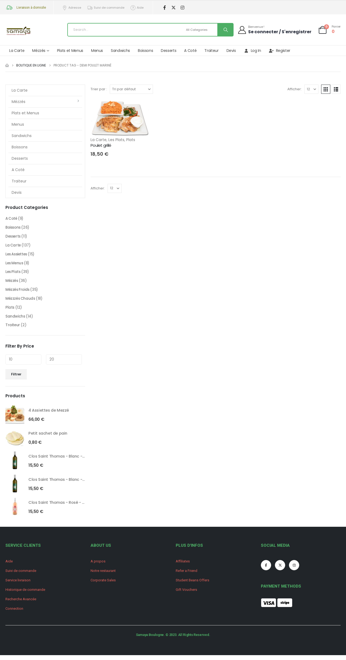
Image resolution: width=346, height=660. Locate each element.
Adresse (71, 7)
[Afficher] (311, 89)
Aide (137, 7)
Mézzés (38, 50)
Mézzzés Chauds (20, 301)
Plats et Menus (70, 50)
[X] (173, 7)
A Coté (190, 50)
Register (279, 50)
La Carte (16, 50)
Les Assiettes (17, 255)
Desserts (168, 50)
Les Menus (14, 265)
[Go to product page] (14, 418)
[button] (325, 89)
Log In (252, 50)
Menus (97, 50)
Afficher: (294, 89)
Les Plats (116, 139)
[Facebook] (164, 7)
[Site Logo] (18, 31)
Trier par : (99, 89)
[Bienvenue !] (274, 29)
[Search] (225, 30)
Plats (130, 139)
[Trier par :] (131, 89)
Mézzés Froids (18, 292)
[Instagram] (182, 7)
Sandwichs (120, 50)
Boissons (145, 50)
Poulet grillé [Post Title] (101, 145)
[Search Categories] (201, 30)
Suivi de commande (105, 7)
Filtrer (16, 378)
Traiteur (211, 50)
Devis (231, 50)
